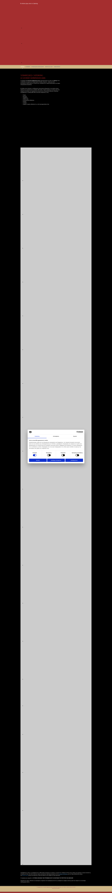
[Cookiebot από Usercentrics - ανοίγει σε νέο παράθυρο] (77, 432)
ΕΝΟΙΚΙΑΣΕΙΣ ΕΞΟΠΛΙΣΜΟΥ (37, 66)
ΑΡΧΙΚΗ (22, 66)
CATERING (27, 66)
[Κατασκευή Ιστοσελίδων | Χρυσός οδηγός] (21, 890)
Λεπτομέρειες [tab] (56, 436)
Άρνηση (38, 460)
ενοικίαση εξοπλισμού (63, 874)
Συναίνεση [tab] (37, 436)
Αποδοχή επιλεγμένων (56, 460)
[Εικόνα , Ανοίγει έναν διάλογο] (53, 28)
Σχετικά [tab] (75, 436)
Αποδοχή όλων (74, 460)
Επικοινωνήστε (25, 875)
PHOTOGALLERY (49, 66)
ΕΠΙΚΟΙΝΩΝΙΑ (57, 66)
